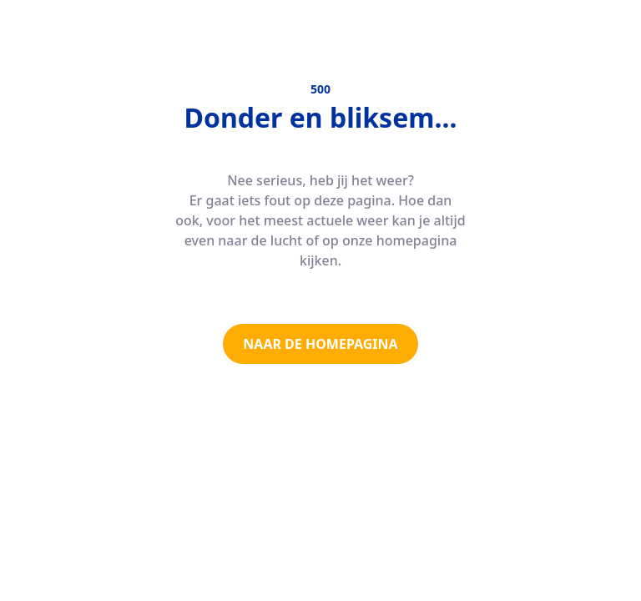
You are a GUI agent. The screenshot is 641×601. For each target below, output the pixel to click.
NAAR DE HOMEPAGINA (320, 344)
